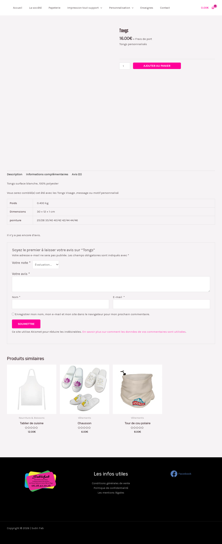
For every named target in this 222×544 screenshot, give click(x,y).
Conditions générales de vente (111, 483)
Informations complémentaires (47, 174)
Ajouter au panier (156, 65)
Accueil (17, 7)
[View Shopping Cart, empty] (207, 8)
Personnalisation (121, 7)
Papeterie (54, 7)
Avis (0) (77, 174)
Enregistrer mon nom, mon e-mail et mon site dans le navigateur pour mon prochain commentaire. (82, 314)
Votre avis (21, 274)
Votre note (21, 263)
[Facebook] (181, 473)
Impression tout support (84, 7)
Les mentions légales (111, 492)
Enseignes (146, 7)
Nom (16, 297)
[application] (100, 7)
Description (14, 174)
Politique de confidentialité (111, 488)
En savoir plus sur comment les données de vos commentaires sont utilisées (134, 331)
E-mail (119, 297)
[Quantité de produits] (124, 66)
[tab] (14, 174)
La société (35, 7)
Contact (165, 7)
